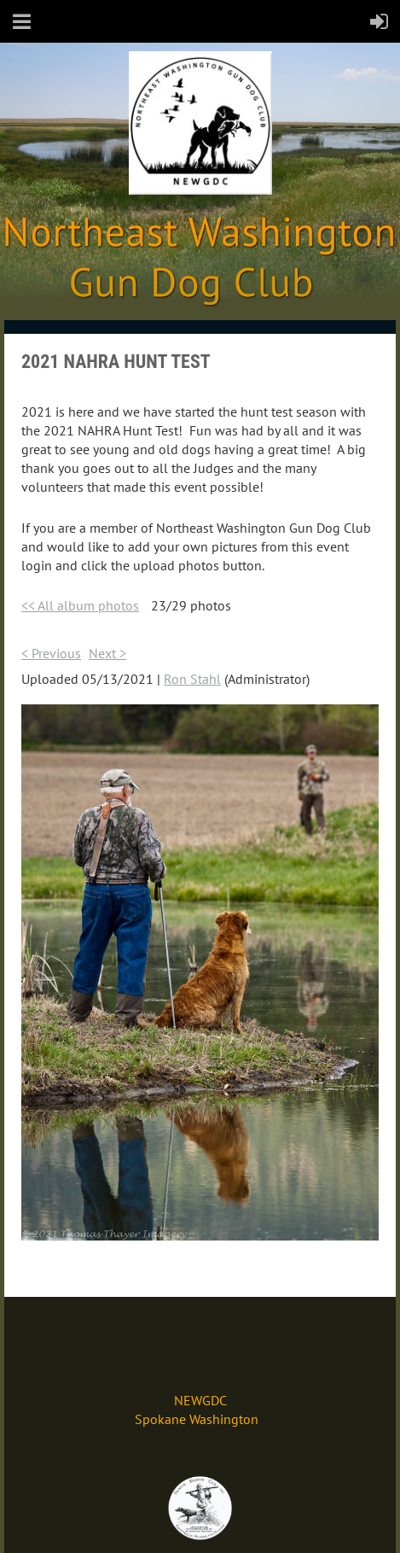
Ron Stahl (192, 678)
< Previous (51, 653)
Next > (107, 653)
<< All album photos (80, 605)
